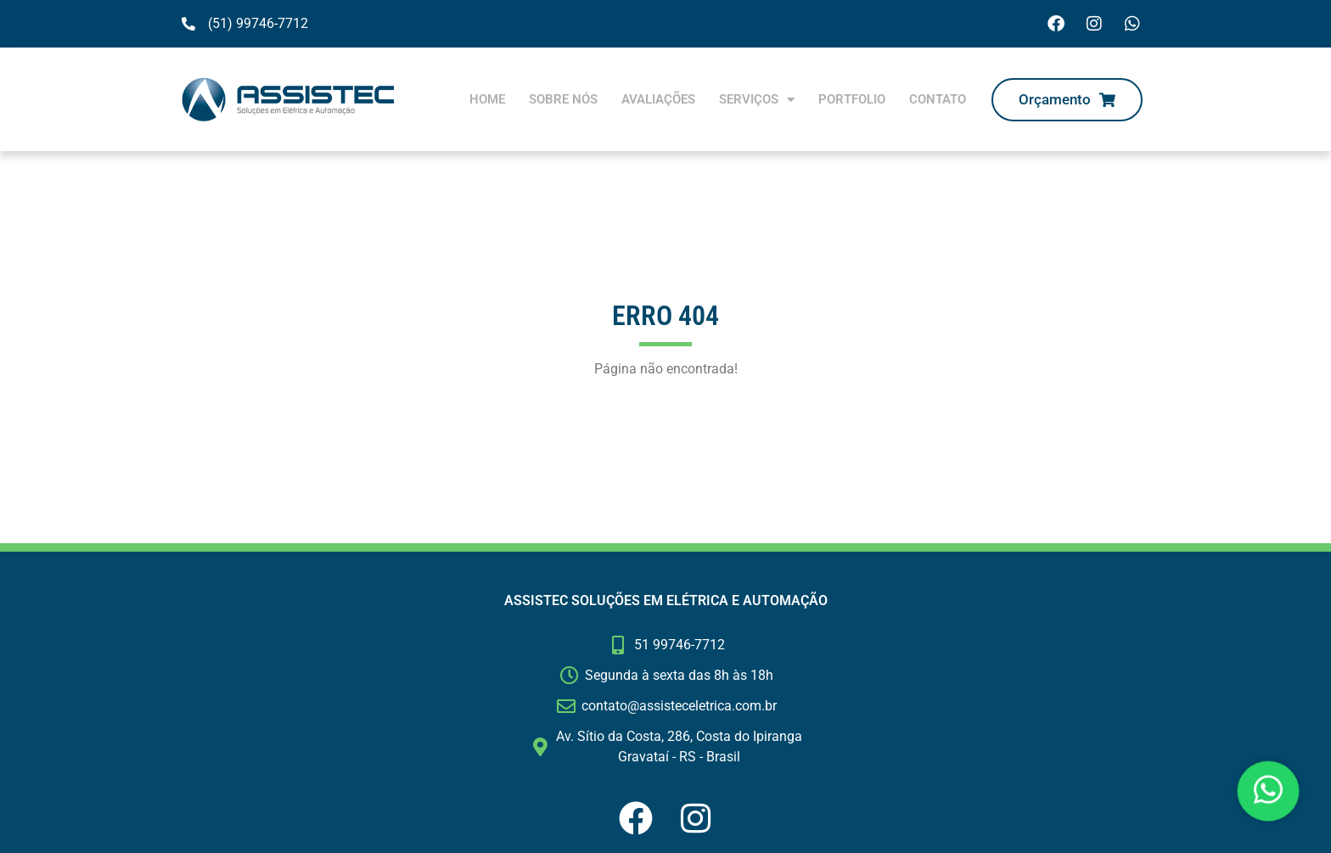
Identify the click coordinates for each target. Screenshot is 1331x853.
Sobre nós (563, 99)
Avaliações (658, 99)
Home (487, 99)
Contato (937, 99)
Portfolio (851, 99)
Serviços (757, 100)
